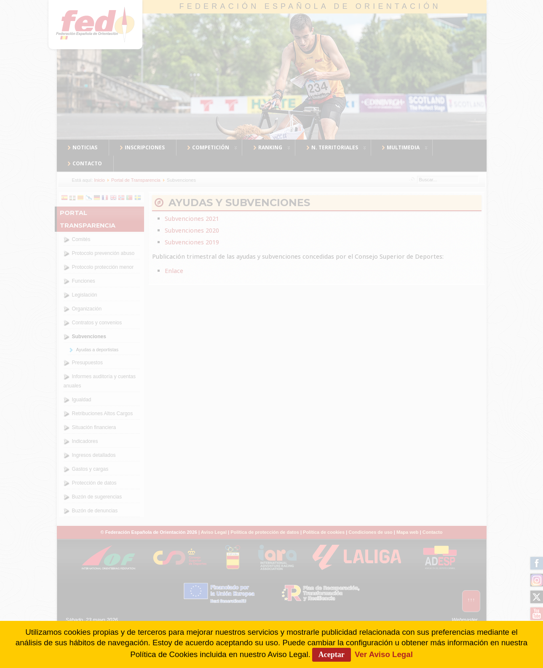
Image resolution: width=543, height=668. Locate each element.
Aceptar (331, 654)
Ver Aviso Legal (384, 654)
